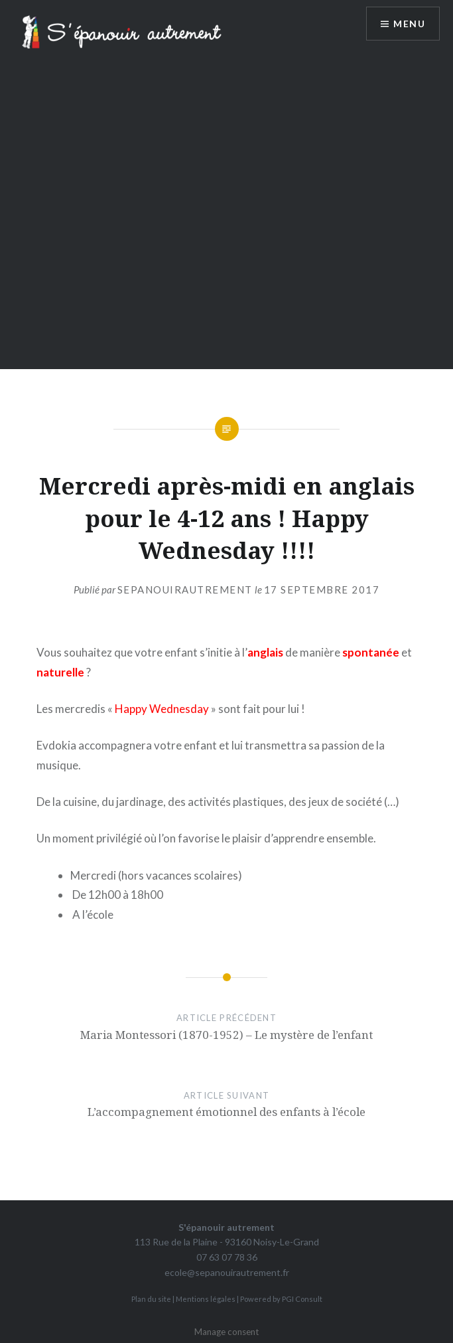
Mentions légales (205, 1299)
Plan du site (151, 1299)
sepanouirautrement (185, 589)
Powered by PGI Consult (281, 1299)
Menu (409, 23)
